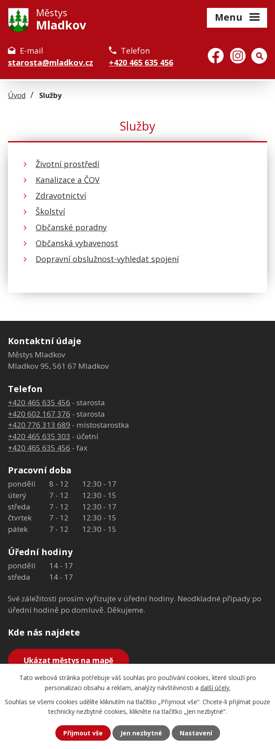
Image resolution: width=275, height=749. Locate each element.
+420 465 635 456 (141, 62)
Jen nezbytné (141, 733)
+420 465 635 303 (39, 436)
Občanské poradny (71, 227)
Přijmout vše (83, 733)
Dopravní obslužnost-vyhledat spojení (107, 259)
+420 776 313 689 (39, 425)
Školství (50, 211)
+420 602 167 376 (39, 414)
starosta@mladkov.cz (50, 62)
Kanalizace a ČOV (68, 180)
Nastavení (196, 733)
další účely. (215, 687)
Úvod (16, 95)
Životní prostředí (67, 164)
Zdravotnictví (61, 195)
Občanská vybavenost (77, 243)
